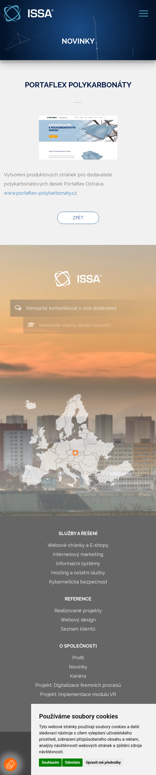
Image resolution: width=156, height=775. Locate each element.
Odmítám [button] (72, 762)
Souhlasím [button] (50, 762)
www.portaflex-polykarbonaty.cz (40, 193)
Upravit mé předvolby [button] (103, 762)
